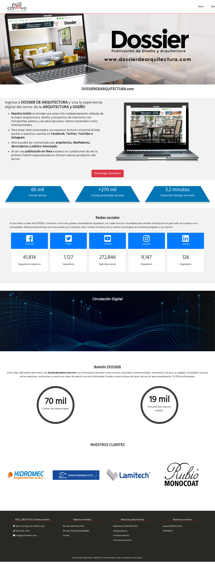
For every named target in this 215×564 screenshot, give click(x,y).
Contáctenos (171, 7)
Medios (153, 7)
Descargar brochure (107, 173)
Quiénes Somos (107, 7)
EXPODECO (168, 531)
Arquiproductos (120, 531)
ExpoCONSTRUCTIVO (172, 526)
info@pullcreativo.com (26, 535)
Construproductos (121, 535)
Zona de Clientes (195, 7)
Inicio (89, 6)
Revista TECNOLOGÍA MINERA (76, 531)
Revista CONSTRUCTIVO (73, 526)
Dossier (66, 535)
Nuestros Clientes (132, 7)
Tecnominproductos (122, 540)
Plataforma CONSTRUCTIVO (125, 526)
